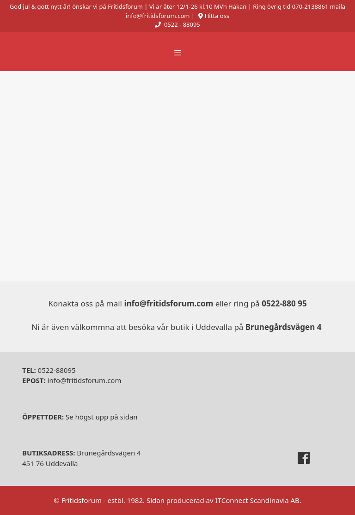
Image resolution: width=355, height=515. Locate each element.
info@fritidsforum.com (71, 380)
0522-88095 (49, 370)
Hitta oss (217, 16)
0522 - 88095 (182, 24)
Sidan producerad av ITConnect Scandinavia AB (223, 500)
